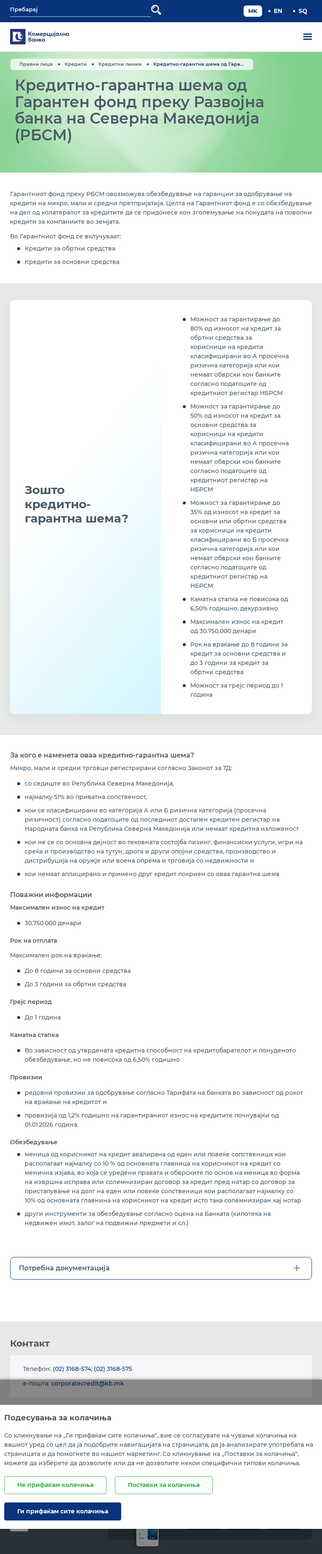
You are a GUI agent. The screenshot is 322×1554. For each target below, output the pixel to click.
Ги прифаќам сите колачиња (62, 1511)
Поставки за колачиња (164, 1485)
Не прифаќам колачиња (55, 1485)
